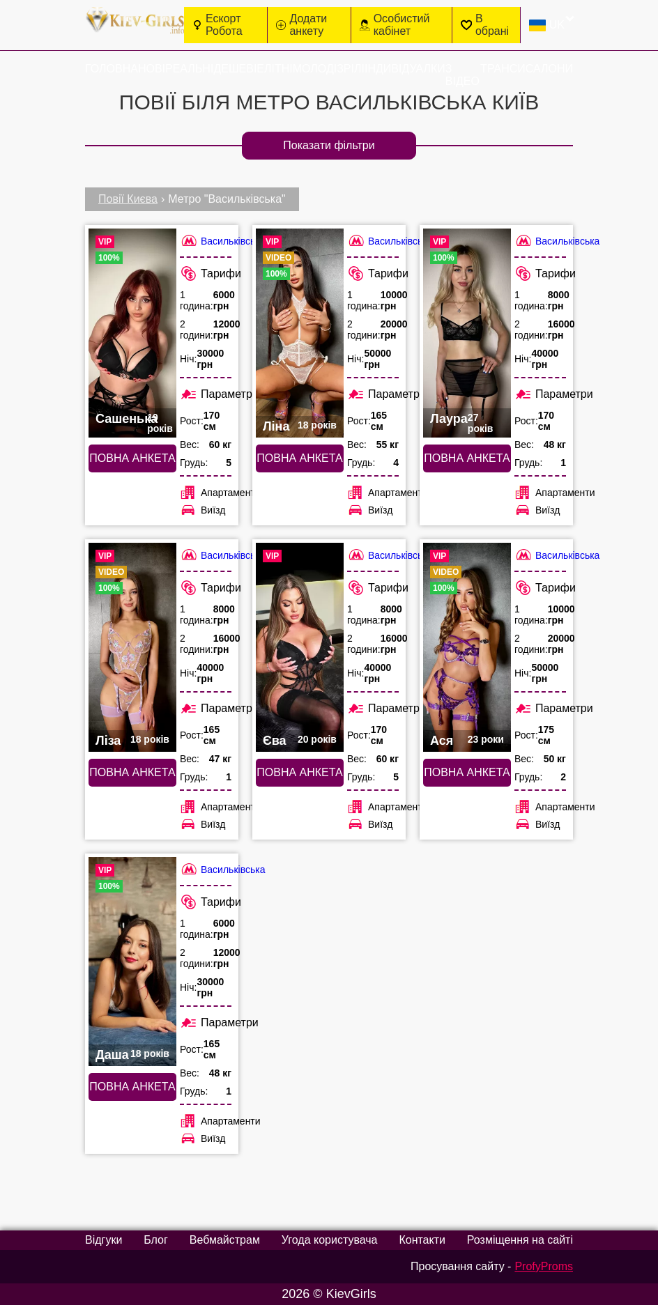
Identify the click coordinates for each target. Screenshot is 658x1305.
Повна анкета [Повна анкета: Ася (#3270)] (467, 772)
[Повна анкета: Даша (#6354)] (132, 961)
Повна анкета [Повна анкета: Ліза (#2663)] (132, 772)
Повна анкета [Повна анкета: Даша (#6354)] (132, 1086)
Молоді (315, 69)
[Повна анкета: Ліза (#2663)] (132, 647)
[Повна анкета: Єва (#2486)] (300, 647)
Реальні (189, 69)
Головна (111, 69)
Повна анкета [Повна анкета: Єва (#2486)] (299, 772)
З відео (462, 75)
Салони (549, 69)
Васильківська (222, 240)
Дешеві (235, 69)
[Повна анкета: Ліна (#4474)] (300, 333)
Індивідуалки (405, 69)
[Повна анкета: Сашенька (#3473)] (132, 333)
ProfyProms (543, 1266)
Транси (503, 69)
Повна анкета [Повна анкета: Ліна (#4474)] (299, 458)
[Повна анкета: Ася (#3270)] (467, 647)
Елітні (274, 69)
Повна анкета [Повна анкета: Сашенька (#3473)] (132, 458)
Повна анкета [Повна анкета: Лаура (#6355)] (467, 458)
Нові (151, 69)
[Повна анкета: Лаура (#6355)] (467, 333)
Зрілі (351, 69)
